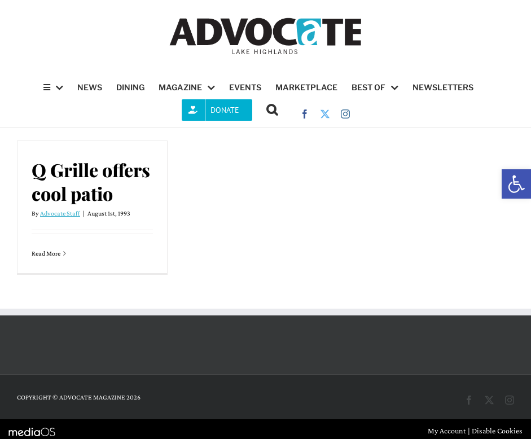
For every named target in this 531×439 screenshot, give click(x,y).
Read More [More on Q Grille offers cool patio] (46, 253)
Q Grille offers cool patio (91, 181)
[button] (516, 184)
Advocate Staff (60, 213)
